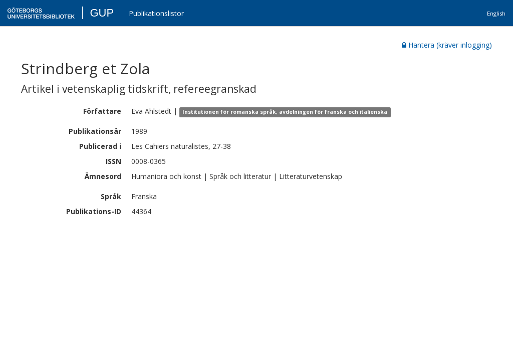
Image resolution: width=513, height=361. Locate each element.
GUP (102, 13)
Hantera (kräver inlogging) (447, 45)
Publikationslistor (156, 13)
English (496, 13)
